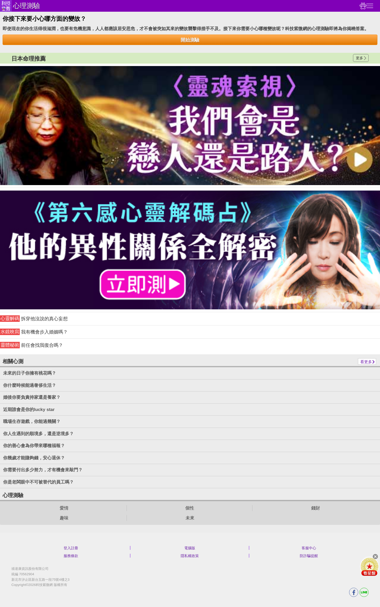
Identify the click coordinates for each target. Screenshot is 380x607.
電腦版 (189, 548)
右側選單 (369, 6)
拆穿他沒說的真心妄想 (34, 318)
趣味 (64, 517)
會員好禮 (369, 566)
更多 (359, 58)
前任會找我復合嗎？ (31, 345)
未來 (190, 517)
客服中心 (309, 548)
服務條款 (71, 556)
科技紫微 (6, 6)
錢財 (315, 508)
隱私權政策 (190, 556)
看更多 (366, 362)
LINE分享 (364, 592)
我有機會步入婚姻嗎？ (34, 332)
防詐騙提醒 (309, 556)
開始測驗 (190, 40)
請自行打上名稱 (190, 125)
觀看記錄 (362, 6)
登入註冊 (71, 548)
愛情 (64, 508)
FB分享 (353, 592)
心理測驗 (26, 5)
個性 (189, 508)
